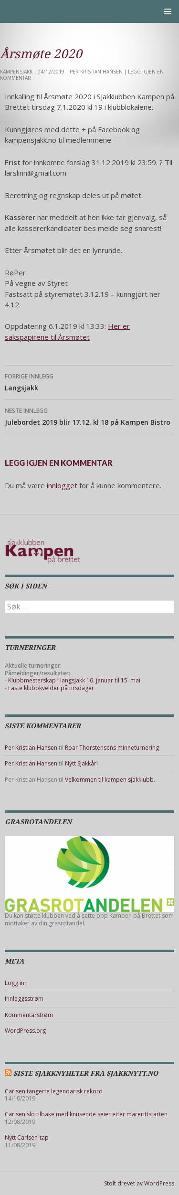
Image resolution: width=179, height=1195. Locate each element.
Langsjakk (89, 381)
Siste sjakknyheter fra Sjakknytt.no (85, 1073)
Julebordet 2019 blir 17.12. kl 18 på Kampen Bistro (89, 416)
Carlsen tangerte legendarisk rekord (54, 1091)
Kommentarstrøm (29, 1015)
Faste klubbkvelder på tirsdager (51, 688)
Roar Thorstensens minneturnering (112, 748)
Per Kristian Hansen (96, 71)
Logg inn (16, 983)
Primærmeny (167, 11)
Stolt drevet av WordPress (139, 1183)
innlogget (62, 485)
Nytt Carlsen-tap (27, 1137)
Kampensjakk (16, 71)
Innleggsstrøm (24, 999)
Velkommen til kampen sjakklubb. (110, 780)
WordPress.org (25, 1031)
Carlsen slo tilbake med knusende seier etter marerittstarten (86, 1114)
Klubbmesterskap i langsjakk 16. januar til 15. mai (74, 680)
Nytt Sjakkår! (81, 763)
